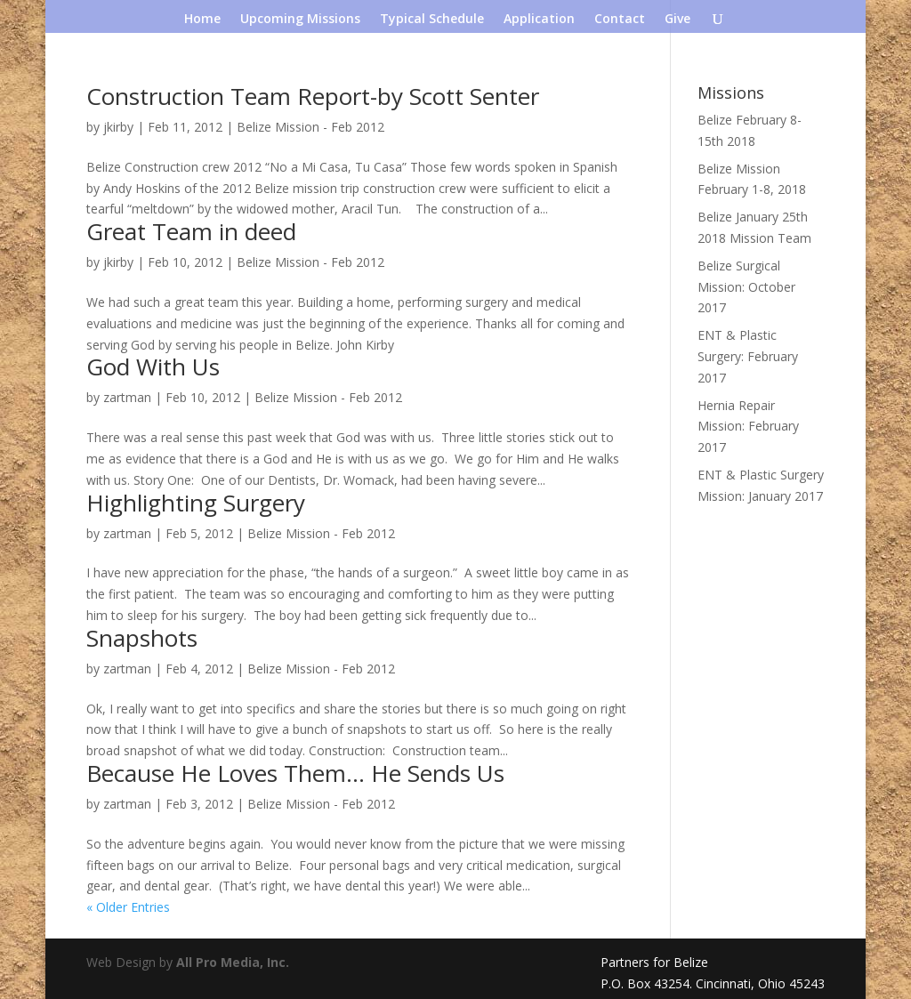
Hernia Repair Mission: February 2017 (748, 426)
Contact (619, 19)
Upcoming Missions (300, 19)
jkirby (118, 126)
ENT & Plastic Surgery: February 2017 (747, 356)
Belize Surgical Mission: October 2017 (746, 287)
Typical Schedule (432, 19)
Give (677, 19)
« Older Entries (128, 906)
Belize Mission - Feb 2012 (310, 126)
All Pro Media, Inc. (232, 962)
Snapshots (142, 638)
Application (539, 19)
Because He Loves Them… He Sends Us (295, 773)
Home (202, 19)
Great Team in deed (191, 231)
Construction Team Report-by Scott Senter (312, 96)
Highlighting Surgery (195, 503)
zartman (127, 397)
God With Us (153, 366)
